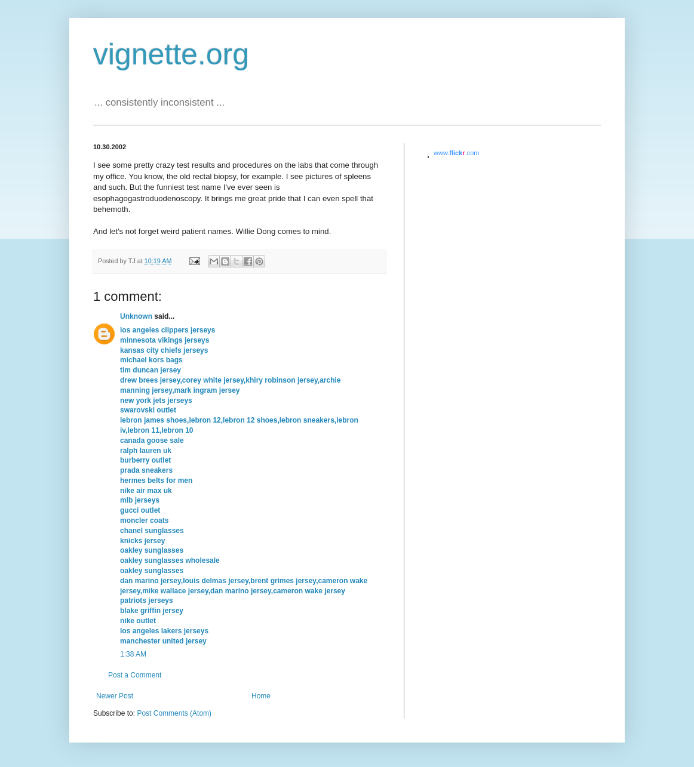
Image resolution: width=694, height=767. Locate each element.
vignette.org (171, 54)
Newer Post (114, 696)
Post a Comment (134, 675)
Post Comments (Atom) (174, 713)
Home (261, 696)
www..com (456, 152)
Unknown (136, 316)
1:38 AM (133, 654)
